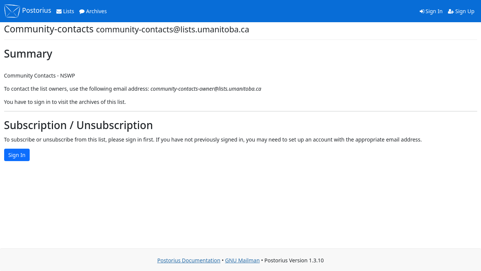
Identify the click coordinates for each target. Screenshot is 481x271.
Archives (93, 11)
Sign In (431, 11)
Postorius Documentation (188, 260)
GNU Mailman (242, 260)
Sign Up (461, 11)
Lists (65, 11)
